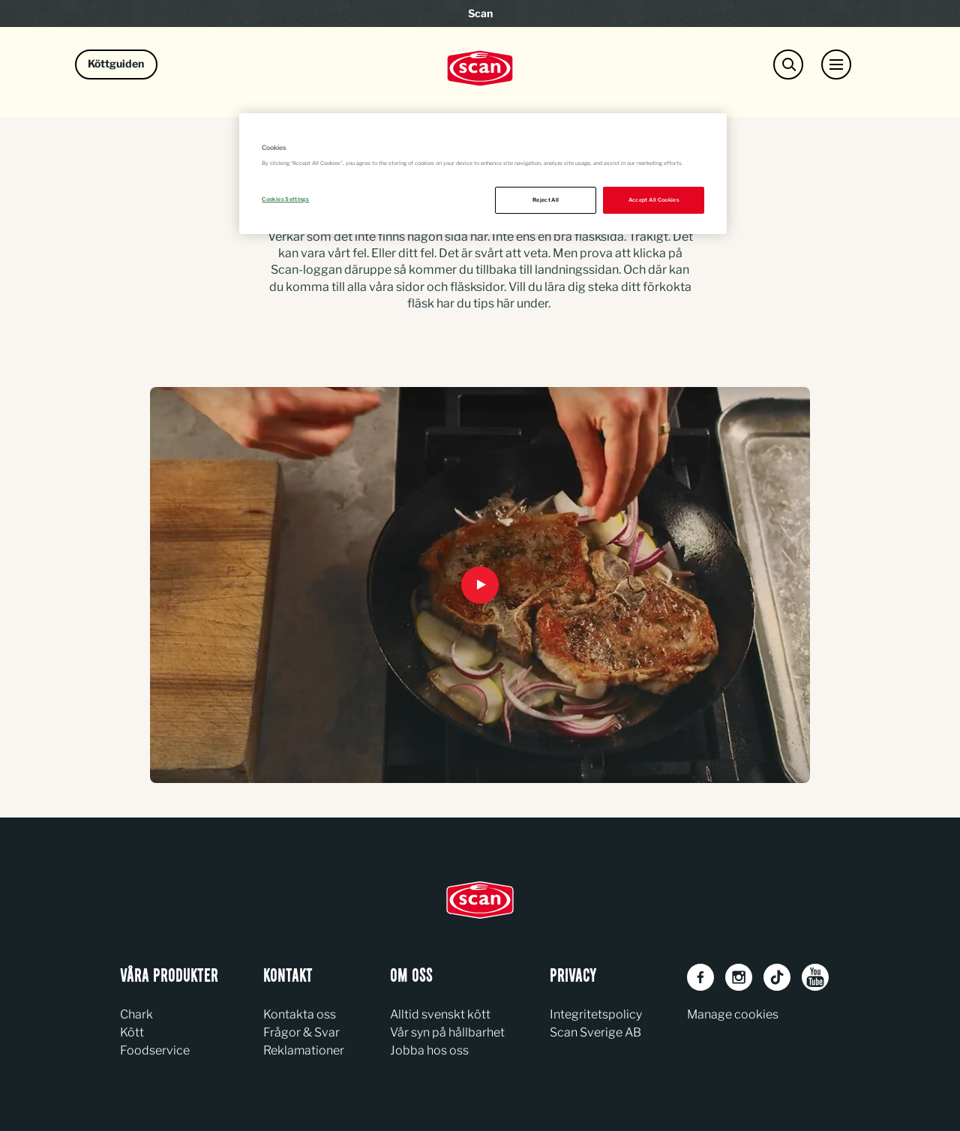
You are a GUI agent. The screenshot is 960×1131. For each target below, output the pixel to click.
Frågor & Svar (301, 1032)
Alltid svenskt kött (440, 1014)
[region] (483, 173)
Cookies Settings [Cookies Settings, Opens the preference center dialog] (285, 199)
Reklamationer (303, 1050)
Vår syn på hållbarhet (447, 1032)
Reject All (546, 199)
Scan (480, 13)
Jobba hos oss (429, 1050)
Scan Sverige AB (595, 1032)
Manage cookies (732, 1014)
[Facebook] (700, 977)
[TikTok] (777, 977)
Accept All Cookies (654, 199)
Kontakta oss (299, 1014)
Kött (132, 1032)
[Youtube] (815, 977)
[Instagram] (738, 977)
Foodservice (155, 1050)
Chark (136, 1014)
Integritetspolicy (596, 1014)
